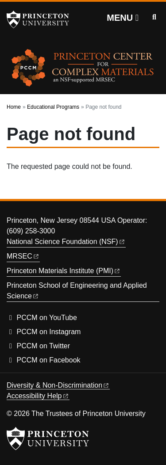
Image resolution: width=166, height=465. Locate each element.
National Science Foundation (66, 241)
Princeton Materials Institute (64, 270)
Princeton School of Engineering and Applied (78, 291)
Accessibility (38, 396)
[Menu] (122, 17)
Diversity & (58, 385)
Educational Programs (53, 107)
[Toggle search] (154, 17)
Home (14, 107)
